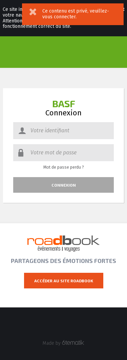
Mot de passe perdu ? (63, 167)
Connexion (63, 185)
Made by (63, 343)
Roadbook (63, 243)
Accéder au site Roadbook (63, 280)
